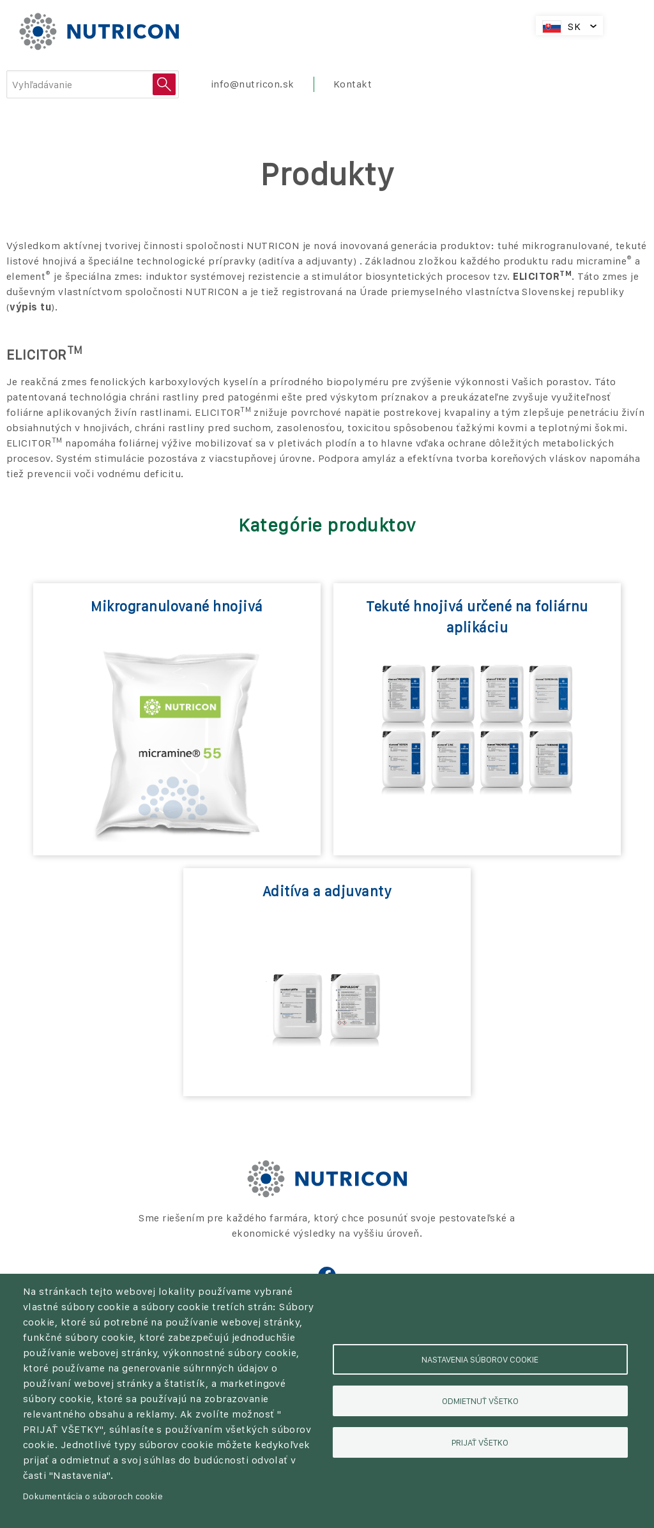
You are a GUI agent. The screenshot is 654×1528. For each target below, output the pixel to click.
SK (574, 26)
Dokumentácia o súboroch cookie (93, 1496)
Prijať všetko (480, 1442)
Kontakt (352, 84)
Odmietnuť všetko (480, 1401)
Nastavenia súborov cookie (480, 1359)
